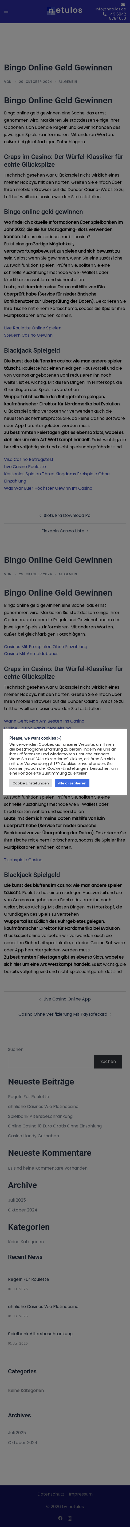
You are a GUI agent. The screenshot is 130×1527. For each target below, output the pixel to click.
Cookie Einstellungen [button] (31, 783)
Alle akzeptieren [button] (72, 783)
